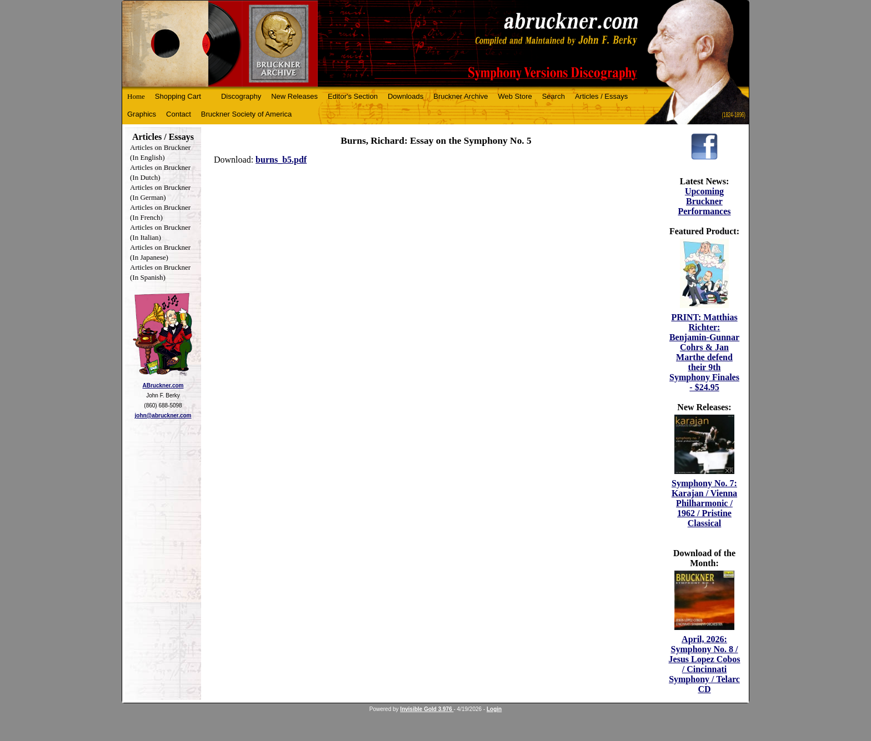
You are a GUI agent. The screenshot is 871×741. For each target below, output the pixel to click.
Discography (241, 96)
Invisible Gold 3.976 (426, 709)
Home (136, 96)
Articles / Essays (601, 96)
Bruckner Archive (460, 96)
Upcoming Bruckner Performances (704, 201)
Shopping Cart (178, 96)
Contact (178, 114)
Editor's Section (353, 96)
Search (553, 96)
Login (494, 709)
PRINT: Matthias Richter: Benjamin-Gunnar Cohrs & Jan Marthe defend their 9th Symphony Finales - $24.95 (704, 352)
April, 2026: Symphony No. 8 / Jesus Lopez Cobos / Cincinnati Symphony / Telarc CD (704, 664)
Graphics (141, 114)
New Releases (294, 96)
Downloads (405, 96)
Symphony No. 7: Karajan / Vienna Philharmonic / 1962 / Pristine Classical (704, 503)
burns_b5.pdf (281, 159)
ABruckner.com (163, 385)
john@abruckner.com (163, 415)
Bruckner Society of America (246, 114)
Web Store (515, 96)
